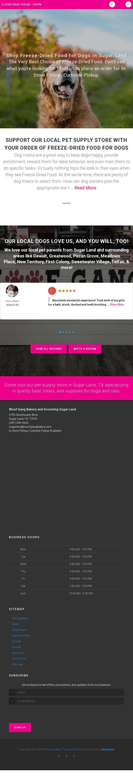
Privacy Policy (51, 755)
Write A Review (85, 348)
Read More (85, 187)
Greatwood (60, 255)
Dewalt (40, 255)
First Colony (57, 261)
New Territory (30, 261)
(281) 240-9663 (18, 428)
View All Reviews (49, 348)
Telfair (118, 261)
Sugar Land (85, 249)
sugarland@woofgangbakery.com (30, 432)
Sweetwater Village (90, 261)
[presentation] (30, 717)
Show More (117, 304)
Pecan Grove (86, 255)
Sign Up (20, 733)
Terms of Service (73, 755)
